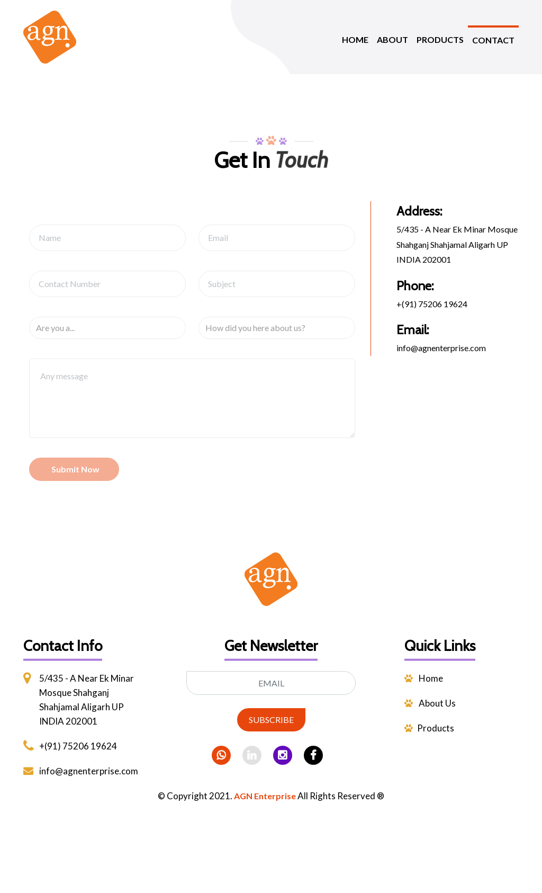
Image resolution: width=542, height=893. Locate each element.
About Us (430, 703)
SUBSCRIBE (271, 720)
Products (429, 728)
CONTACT (493, 40)
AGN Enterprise (264, 796)
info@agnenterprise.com (441, 348)
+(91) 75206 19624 (431, 304)
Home (423, 678)
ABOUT (392, 39)
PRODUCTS (440, 39)
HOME (355, 39)
